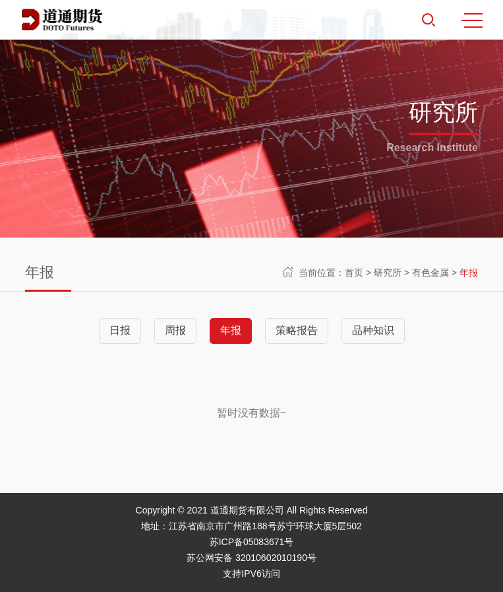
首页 (354, 272)
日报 (120, 330)
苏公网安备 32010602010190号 (251, 557)
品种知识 (373, 330)
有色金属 (430, 272)
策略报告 (297, 330)
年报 (468, 272)
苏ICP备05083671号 (252, 542)
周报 (175, 330)
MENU (472, 20)
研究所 (387, 272)
